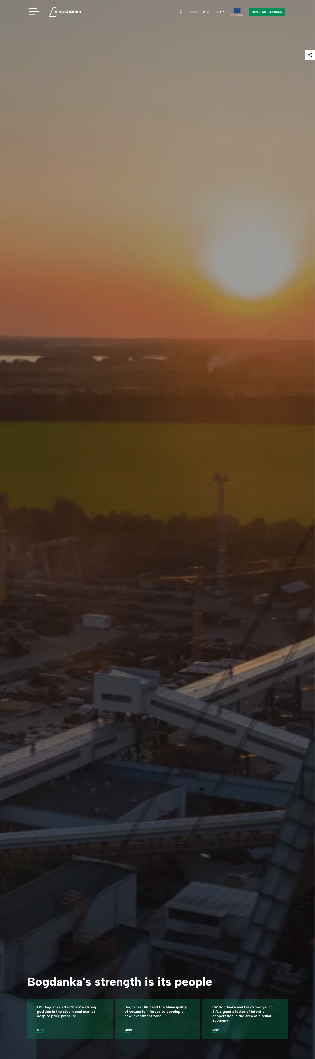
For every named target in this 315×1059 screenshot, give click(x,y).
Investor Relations (267, 11)
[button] (181, 12)
